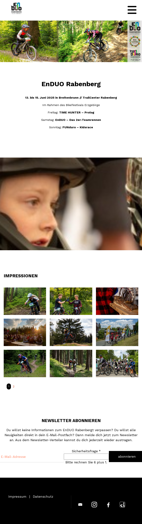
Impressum (17, 496)
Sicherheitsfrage (86, 451)
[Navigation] (132, 10)
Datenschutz (43, 496)
